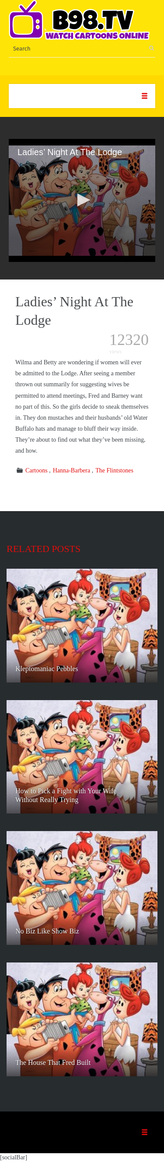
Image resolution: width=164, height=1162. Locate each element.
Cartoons (36, 470)
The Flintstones (114, 470)
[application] (82, 200)
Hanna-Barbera (72, 470)
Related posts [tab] (43, 548)
